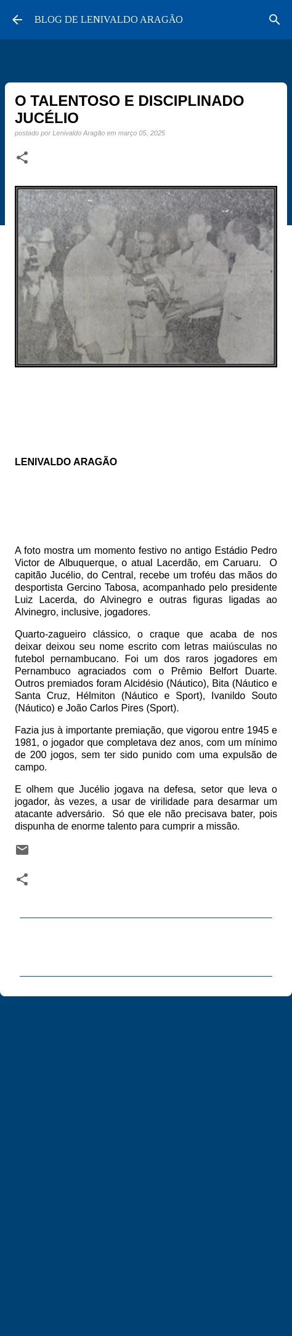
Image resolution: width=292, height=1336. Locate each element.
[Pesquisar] (274, 19)
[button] (22, 158)
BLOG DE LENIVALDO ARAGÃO (108, 19)
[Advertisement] (146, 1160)
